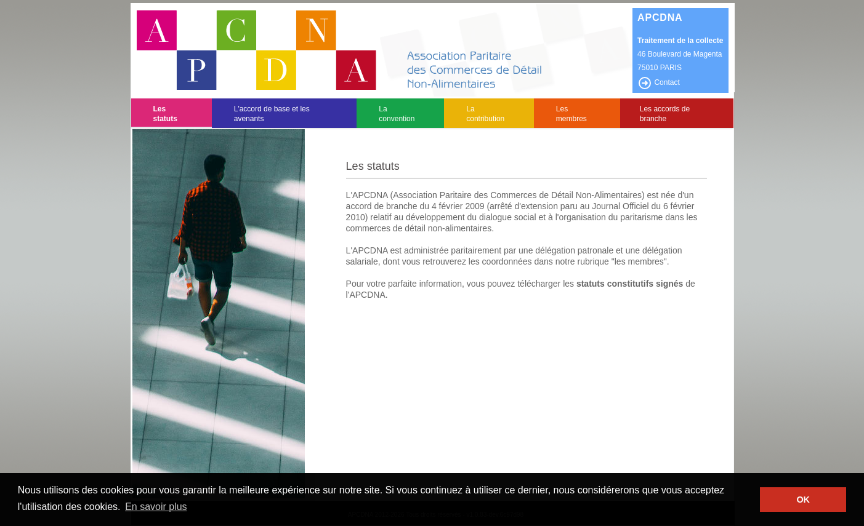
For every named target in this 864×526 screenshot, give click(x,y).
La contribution (485, 114)
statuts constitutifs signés (629, 284)
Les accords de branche (665, 114)
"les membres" (639, 261)
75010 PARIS (659, 67)
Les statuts (165, 114)
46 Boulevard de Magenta (679, 54)
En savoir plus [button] (156, 506)
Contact (658, 82)
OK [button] (803, 499)
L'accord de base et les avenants (272, 114)
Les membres (571, 114)
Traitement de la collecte (680, 40)
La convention (396, 114)
